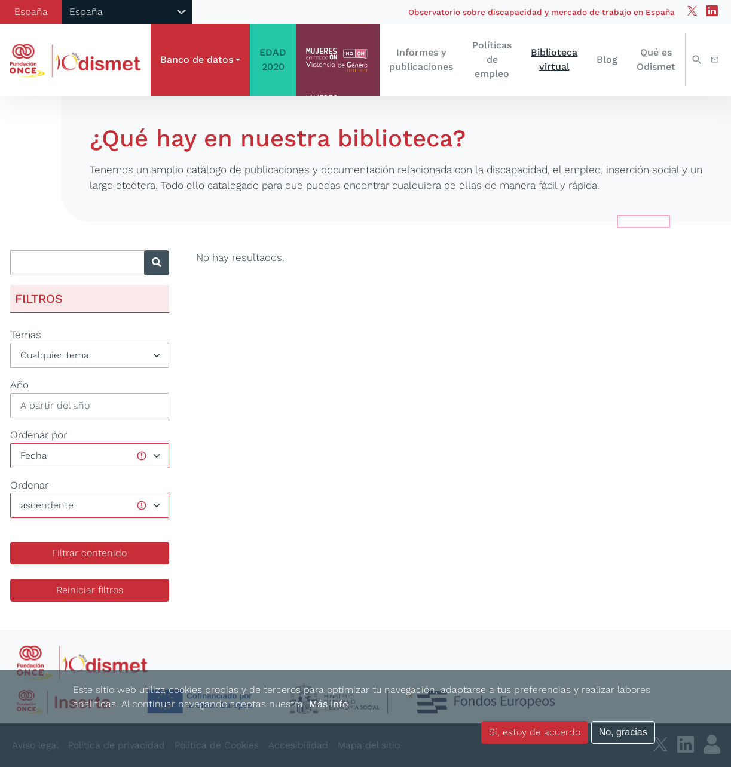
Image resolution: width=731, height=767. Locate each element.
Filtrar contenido (89, 553)
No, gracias (623, 732)
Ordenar (29, 485)
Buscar (697, 60)
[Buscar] (156, 262)
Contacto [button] (715, 60)
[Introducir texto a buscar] (77, 262)
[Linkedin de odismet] (712, 12)
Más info (328, 704)
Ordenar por (38, 435)
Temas (25, 334)
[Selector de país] (127, 12)
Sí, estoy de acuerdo (534, 732)
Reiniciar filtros (89, 590)
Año (19, 385)
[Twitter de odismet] (692, 12)
